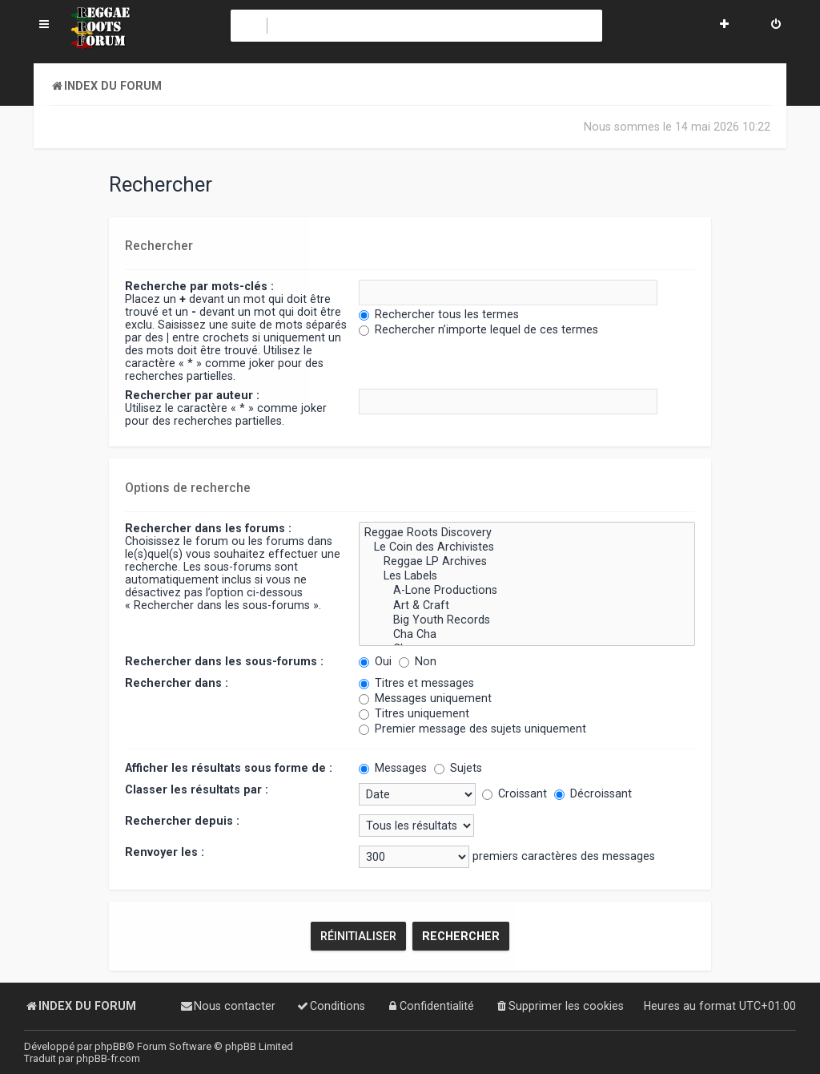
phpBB (110, 1046)
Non (417, 660)
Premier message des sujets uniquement (472, 727)
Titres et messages (416, 682)
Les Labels (527, 575)
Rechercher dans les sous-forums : (224, 660)
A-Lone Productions (527, 590)
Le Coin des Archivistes (527, 546)
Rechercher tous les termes (439, 314)
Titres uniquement (414, 712)
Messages (393, 767)
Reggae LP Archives (527, 561)
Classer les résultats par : (196, 788)
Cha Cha (527, 634)
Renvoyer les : (164, 851)
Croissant (514, 792)
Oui (375, 660)
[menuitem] (776, 26)
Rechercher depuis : (182, 820)
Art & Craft (527, 604)
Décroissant (593, 792)
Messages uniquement (425, 697)
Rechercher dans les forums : (208, 527)
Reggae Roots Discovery (527, 532)
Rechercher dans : (176, 682)
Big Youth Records (527, 619)
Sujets (458, 767)
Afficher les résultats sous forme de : (228, 767)
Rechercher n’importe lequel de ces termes (478, 329)
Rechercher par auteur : (192, 395)
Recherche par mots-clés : (199, 286)
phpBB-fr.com (108, 1058)
